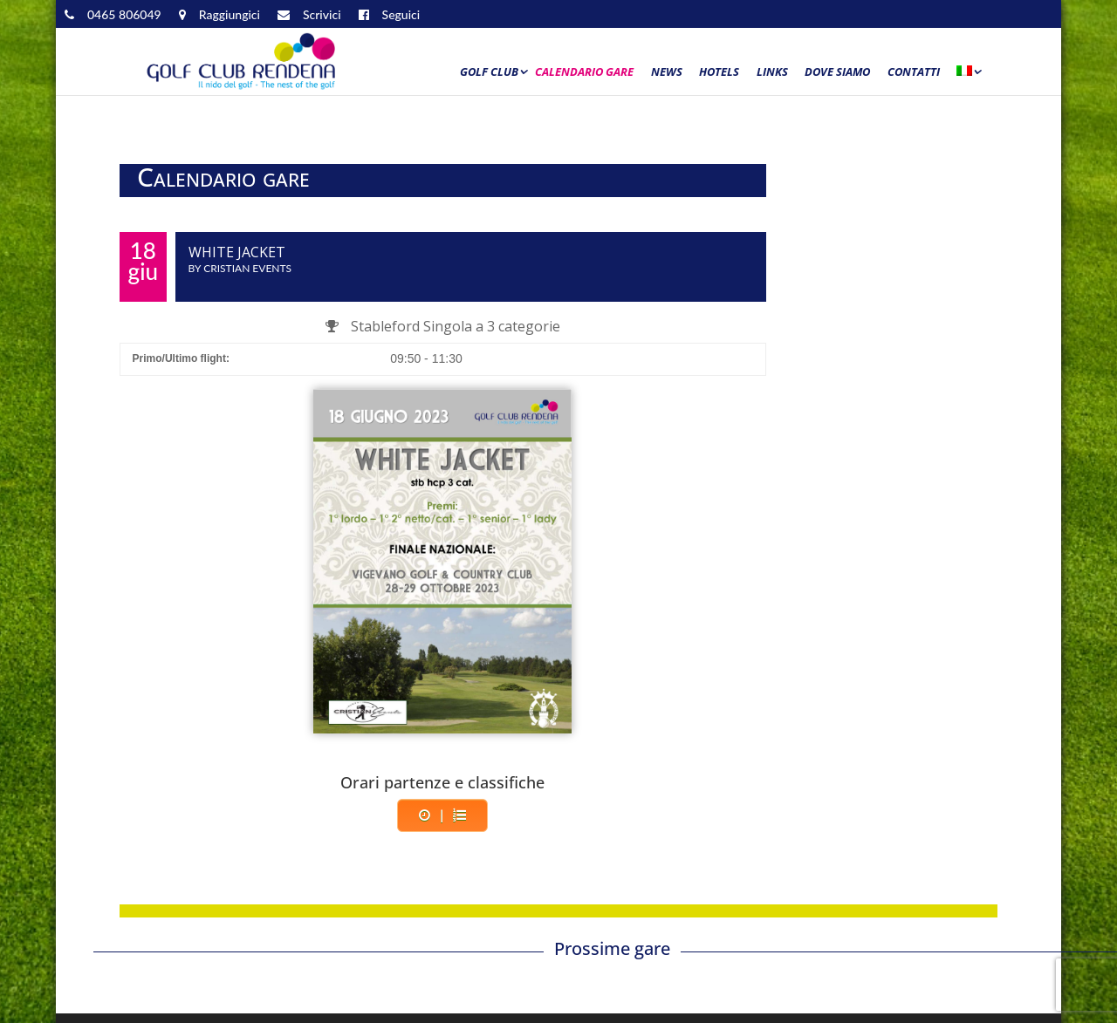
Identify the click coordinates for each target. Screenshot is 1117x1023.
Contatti (913, 72)
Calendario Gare (584, 72)
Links (772, 72)
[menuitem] (968, 75)
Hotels (719, 72)
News (666, 72)
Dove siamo (837, 72)
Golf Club (489, 72)
